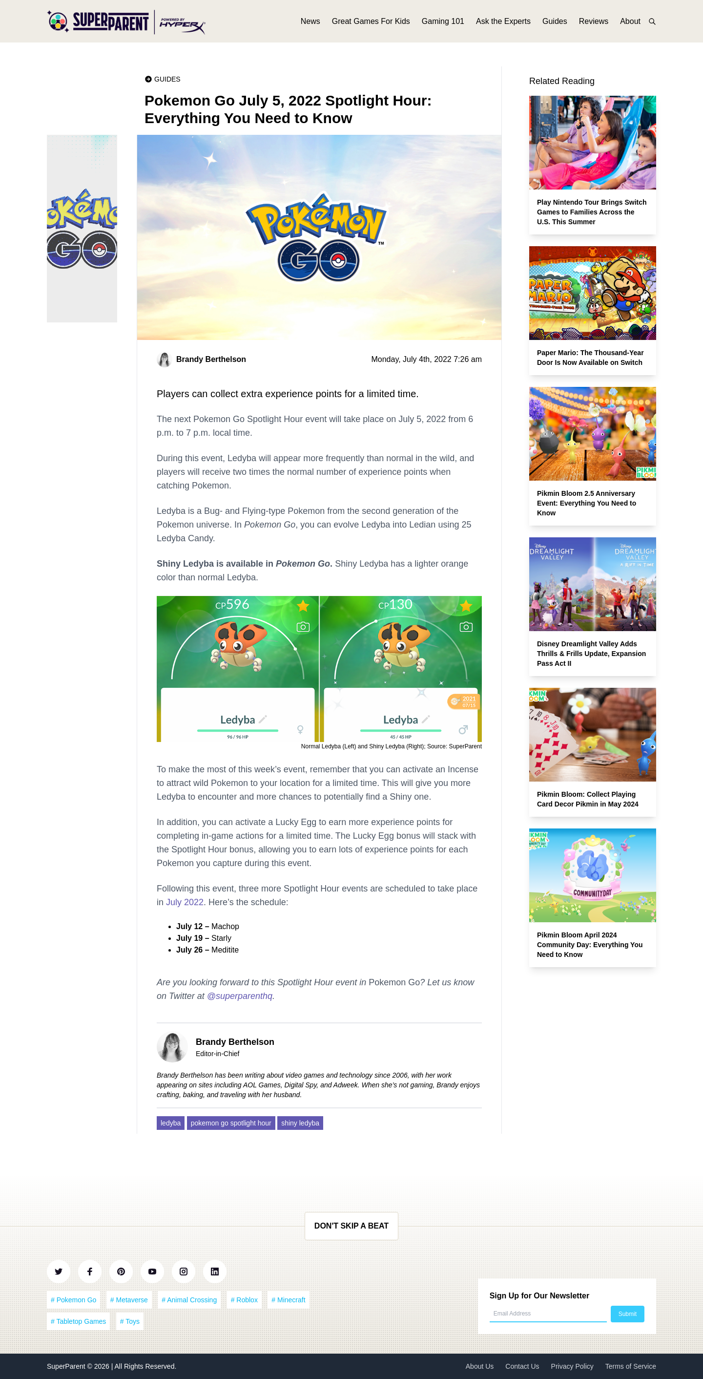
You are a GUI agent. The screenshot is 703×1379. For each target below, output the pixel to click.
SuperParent (67, 1366)
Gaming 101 (443, 23)
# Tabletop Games (78, 1321)
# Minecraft (288, 1300)
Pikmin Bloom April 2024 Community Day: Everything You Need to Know (590, 944)
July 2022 (185, 902)
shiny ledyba (300, 1123)
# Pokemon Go (73, 1300)
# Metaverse (129, 1300)
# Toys (130, 1321)
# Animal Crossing (189, 1300)
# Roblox (244, 1300)
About (630, 23)
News (310, 23)
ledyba (171, 1123)
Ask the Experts (503, 23)
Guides (554, 23)
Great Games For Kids (371, 23)
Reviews (593, 23)
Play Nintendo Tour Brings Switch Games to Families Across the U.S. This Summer (592, 212)
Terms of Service (630, 1366)
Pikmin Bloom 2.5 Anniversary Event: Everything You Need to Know (586, 503)
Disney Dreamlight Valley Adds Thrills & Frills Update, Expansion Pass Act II (591, 653)
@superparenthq (239, 996)
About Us (480, 1366)
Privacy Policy (572, 1366)
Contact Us (522, 1366)
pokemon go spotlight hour (231, 1123)
